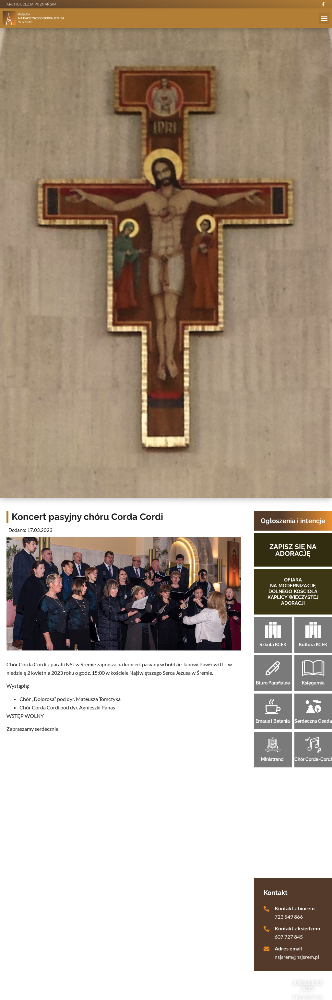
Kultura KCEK (313, 644)
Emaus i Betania (272, 721)
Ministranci (273, 759)
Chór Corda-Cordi (313, 759)
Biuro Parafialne (273, 682)
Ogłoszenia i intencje (293, 521)
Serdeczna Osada (313, 721)
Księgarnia (313, 682)
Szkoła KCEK (272, 644)
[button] (324, 18)
